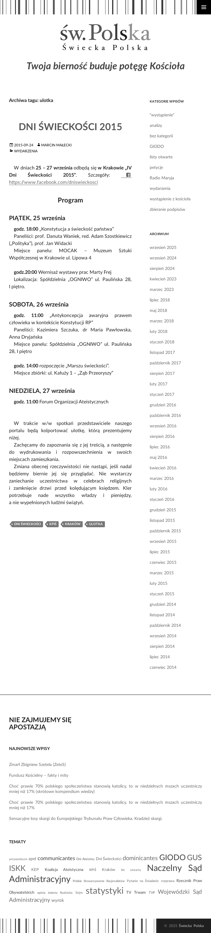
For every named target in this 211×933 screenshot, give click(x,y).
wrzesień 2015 (163, 542)
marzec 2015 (162, 573)
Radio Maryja (162, 178)
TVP (152, 892)
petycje (156, 168)
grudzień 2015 (163, 510)
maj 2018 (158, 311)
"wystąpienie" (162, 115)
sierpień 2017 (162, 374)
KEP (35, 870)
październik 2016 (165, 416)
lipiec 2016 (160, 447)
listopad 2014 (162, 615)
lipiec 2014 (160, 657)
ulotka (96, 524)
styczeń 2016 (162, 500)
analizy (156, 126)
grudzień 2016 (163, 405)
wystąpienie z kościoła (170, 199)
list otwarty (131, 870)
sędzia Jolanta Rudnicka (54, 892)
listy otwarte (161, 157)
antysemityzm (18, 859)
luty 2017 (158, 384)
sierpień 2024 (162, 269)
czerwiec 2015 (163, 563)
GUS (194, 858)
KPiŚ (53, 524)
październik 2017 (165, 363)
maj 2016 (158, 458)
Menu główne (204, 7)
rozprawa (167, 881)
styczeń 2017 (162, 395)
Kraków (73, 524)
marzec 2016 (162, 479)
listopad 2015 (162, 521)
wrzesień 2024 (163, 258)
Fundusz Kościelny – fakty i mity (38, 775)
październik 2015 (165, 531)
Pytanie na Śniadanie (143, 881)
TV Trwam (136, 892)
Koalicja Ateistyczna (64, 870)
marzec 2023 (162, 290)
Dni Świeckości (27, 524)
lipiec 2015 (160, 552)
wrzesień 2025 (163, 248)
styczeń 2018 (162, 342)
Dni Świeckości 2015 (70, 127)
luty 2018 (158, 332)
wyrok (57, 900)
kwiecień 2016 (163, 468)
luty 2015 (158, 584)
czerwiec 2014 (163, 667)
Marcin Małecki (56, 145)
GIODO (157, 147)
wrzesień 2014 (163, 636)
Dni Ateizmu (85, 859)
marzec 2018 (162, 321)
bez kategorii (161, 136)
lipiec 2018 (160, 300)
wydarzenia (26, 151)
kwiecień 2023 (163, 279)
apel (32, 859)
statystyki (105, 891)
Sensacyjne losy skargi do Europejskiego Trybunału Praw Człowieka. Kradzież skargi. (85, 819)
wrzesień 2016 (163, 426)
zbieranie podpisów (167, 210)
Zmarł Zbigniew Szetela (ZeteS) (37, 765)
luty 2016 (158, 489)
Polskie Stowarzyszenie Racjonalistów (98, 881)
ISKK (17, 868)
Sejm (79, 892)
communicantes (56, 858)
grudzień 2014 (163, 605)
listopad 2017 (162, 353)
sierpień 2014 (162, 646)
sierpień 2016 (162, 437)
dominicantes (140, 858)
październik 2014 (165, 625)
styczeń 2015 (162, 594)
